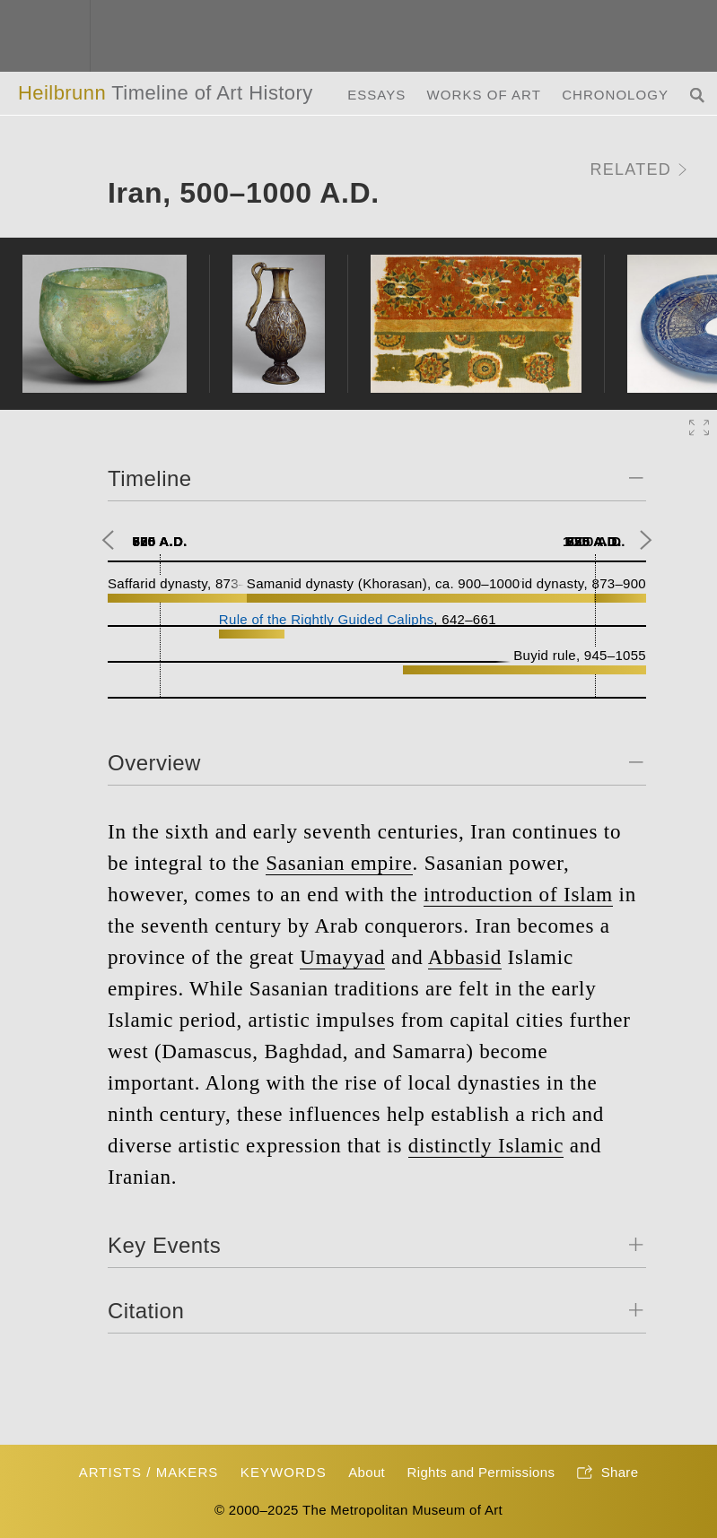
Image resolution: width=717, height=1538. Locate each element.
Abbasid (465, 957)
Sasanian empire (339, 863)
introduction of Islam (518, 894)
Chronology (615, 94)
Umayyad (342, 957)
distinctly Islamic (486, 1145)
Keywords (283, 1472)
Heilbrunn (165, 93)
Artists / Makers (149, 1472)
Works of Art (484, 94)
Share (608, 1473)
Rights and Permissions (481, 1472)
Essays (376, 94)
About (366, 1472)
